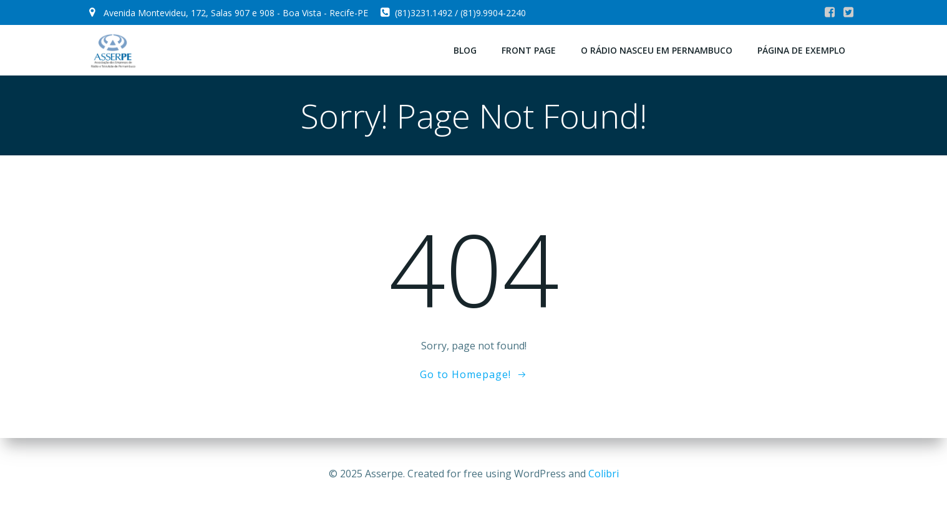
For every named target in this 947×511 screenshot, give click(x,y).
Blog (465, 50)
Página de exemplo (801, 50)
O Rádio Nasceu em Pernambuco (656, 50)
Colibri (603, 473)
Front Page (529, 50)
